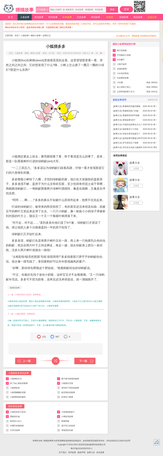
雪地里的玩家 (67, 430)
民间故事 (53, 17)
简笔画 (109, 17)
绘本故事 (67, 17)
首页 (17, 35)
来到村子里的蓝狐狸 (70, 388)
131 (44, 336)
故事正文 (47, 35)
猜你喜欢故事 (15, 406)
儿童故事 (24, 17)
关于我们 (63, 452)
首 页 (10, 17)
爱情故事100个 (129, 120)
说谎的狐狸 (122, 69)
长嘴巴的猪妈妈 (17, 426)
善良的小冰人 (16, 421)
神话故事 (95, 17)
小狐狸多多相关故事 (18, 373)
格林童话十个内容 (130, 129)
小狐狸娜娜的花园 (18, 392)
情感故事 (123, 17)
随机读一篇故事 (56, 361)
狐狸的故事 (15, 288)
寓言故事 (138, 17)
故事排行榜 (153, 100)
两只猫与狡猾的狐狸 (70, 379)
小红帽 (120, 82)
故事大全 (118, 106)
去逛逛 (136, 168)
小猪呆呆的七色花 (18, 412)
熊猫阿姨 (65, 421)
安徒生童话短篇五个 (131, 134)
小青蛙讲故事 (67, 416)
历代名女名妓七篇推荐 (132, 147)
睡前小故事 (36, 35)
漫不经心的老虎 (68, 426)
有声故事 (72, 452)
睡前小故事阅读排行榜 (124, 44)
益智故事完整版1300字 (133, 138)
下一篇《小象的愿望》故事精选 (21, 314)
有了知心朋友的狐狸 (19, 383)
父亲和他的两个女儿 (126, 91)
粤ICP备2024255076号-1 (81, 448)
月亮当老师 (15, 430)
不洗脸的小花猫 (124, 55)
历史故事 (81, 17)
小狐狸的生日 (16, 379)
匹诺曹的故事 (123, 78)
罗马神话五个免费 (130, 143)
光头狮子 (121, 60)
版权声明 (81, 452)
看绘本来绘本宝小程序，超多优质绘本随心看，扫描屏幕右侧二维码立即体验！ (39, 27)
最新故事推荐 (119, 99)
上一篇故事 (25, 361)
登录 (126, 9)
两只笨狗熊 (122, 50)
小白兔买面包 (123, 73)
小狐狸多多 (15, 388)
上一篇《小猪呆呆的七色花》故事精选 (24, 294)
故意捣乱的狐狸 (68, 392)
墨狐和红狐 (15, 416)
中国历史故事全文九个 (132, 124)
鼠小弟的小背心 (124, 87)
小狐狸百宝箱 (67, 383)
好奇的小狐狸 (67, 397)
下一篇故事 (84, 361)
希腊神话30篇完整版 (131, 106)
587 (57, 336)
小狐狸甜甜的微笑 (18, 397)
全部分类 (152, 17)
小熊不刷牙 (122, 64)
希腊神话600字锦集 (131, 115)
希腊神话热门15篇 (130, 111)
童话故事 (38, 17)
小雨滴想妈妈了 (68, 412)
